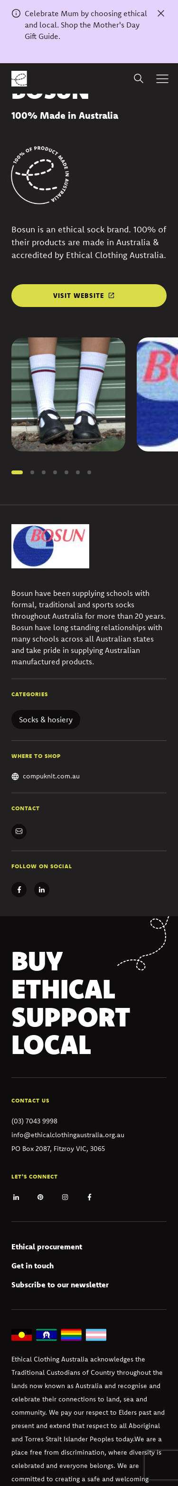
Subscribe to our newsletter (60, 1284)
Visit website (78, 295)
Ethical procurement (46, 1246)
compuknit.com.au (51, 776)
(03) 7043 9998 (34, 1121)
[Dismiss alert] (161, 13)
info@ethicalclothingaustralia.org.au (67, 1135)
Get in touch (32, 1265)
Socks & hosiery (46, 719)
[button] (17, 472)
